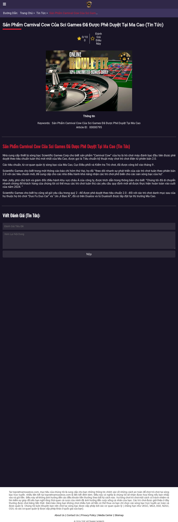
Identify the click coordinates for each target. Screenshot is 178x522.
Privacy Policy (88, 515)
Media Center (105, 515)
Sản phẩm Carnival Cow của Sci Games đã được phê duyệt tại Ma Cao (93, 13)
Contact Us (73, 515)
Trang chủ (26, 13)
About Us (59, 515)
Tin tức (41, 13)
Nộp (89, 254)
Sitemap (119, 515)
